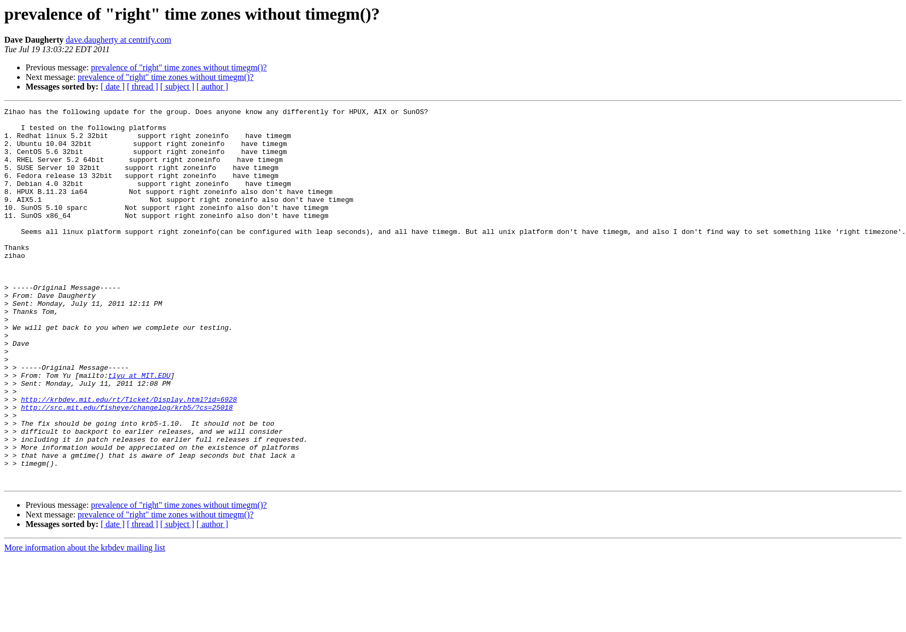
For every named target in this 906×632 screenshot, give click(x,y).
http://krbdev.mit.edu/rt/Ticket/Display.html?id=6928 (129, 458)
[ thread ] (142, 86)
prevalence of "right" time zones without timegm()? (179, 67)
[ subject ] (177, 86)
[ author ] (212, 86)
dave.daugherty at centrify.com (119, 39)
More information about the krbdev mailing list (84, 622)
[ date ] (113, 86)
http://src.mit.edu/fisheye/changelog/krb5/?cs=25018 (127, 468)
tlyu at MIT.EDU (139, 429)
